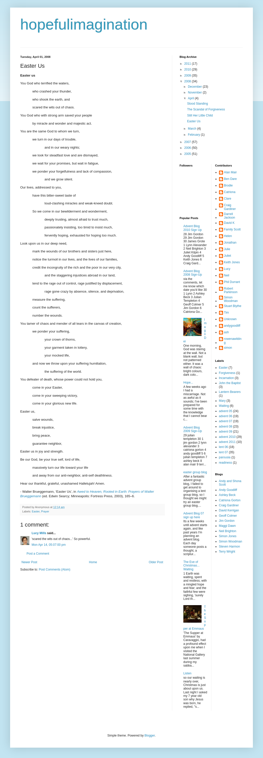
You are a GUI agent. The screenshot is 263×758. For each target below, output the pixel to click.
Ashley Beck (227, 495)
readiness (225, 462)
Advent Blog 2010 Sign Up (192, 227)
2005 (188, 154)
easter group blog (195, 472)
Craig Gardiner (230, 206)
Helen (228, 236)
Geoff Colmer (228, 515)
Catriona (229, 192)
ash (226, 332)
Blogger (149, 735)
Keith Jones (232, 262)
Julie (227, 249)
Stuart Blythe (233, 306)
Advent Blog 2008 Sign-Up (192, 272)
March (192, 128)
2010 (188, 69)
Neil (226, 275)
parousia (225, 457)
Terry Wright (227, 551)
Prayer (45, 511)
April (191, 98)
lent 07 (223, 452)
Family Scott (232, 229)
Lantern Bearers (230, 392)
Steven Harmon (229, 546)
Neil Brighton (227, 531)
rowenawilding (233, 340)
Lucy (227, 269)
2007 (188, 142)
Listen (187, 673)
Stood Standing (197, 103)
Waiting (224, 406)
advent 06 (225, 416)
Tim (226, 312)
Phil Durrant (232, 282)
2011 (188, 63)
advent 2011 (227, 442)
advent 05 (225, 411)
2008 (188, 81)
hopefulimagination (84, 24)
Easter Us (194, 121)
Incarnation (226, 378)
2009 (188, 75)
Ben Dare (230, 179)
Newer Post (29, 562)
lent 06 (223, 447)
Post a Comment (38, 553)
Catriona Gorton (229, 500)
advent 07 (225, 421)
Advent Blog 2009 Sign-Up (192, 429)
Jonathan (230, 242)
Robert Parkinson (230, 290)
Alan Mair (230, 172)
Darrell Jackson (229, 215)
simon (228, 347)
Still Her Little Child (200, 115)
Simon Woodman (231, 299)
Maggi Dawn (227, 526)
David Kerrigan (229, 510)
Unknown (230, 319)
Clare (227, 198)
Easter (36, 511)
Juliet (227, 255)
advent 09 (225, 431)
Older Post (156, 562)
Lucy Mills (39, 533)
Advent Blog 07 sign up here (193, 515)
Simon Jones (227, 536)
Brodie (228, 185)
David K (229, 223)
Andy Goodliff (228, 490)
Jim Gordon (227, 521)
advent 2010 (227, 437)
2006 (188, 148)
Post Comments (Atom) (54, 569)
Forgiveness (227, 373)
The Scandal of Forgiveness (206, 109)
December (195, 86)
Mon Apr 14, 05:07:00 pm (49, 545)
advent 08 (225, 426)
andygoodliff (232, 325)
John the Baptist (230, 383)
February (194, 134)
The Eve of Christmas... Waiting (191, 565)
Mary (222, 400)
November (195, 92)
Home (93, 562)
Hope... (188, 382)
